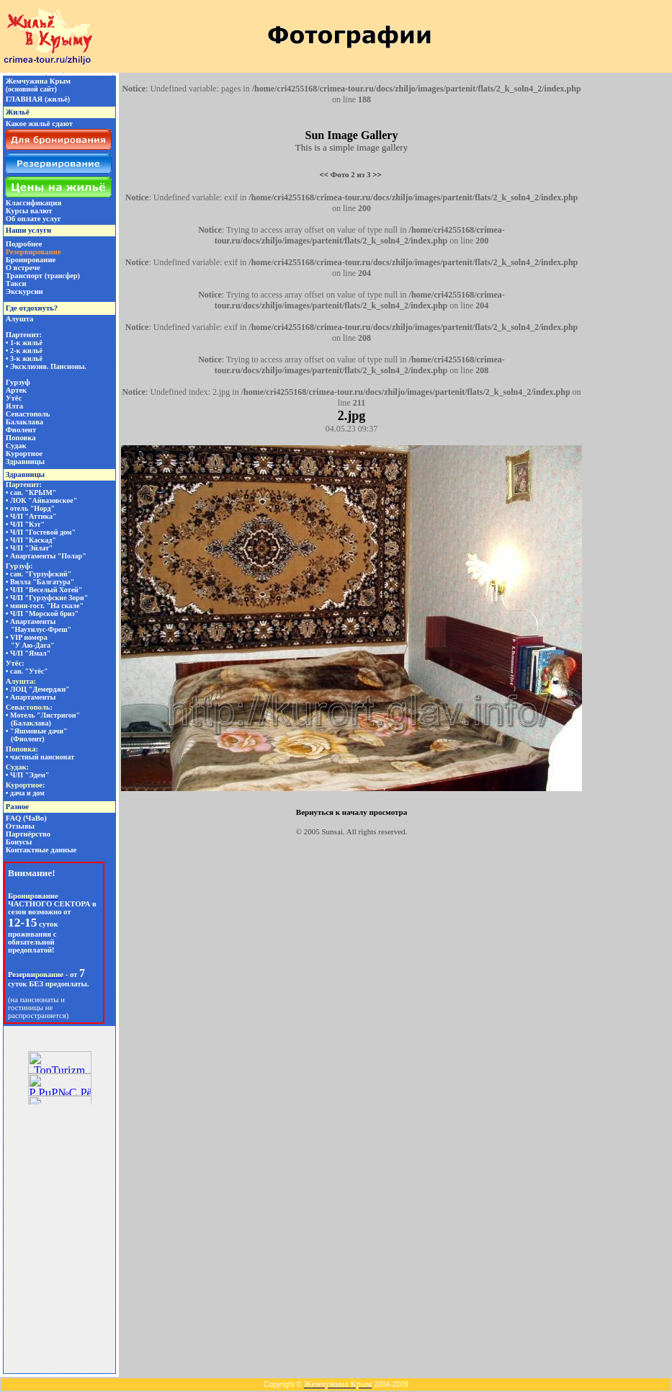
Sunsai (332, 831)
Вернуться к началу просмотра (351, 812)
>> (377, 174)
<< (324, 174)
